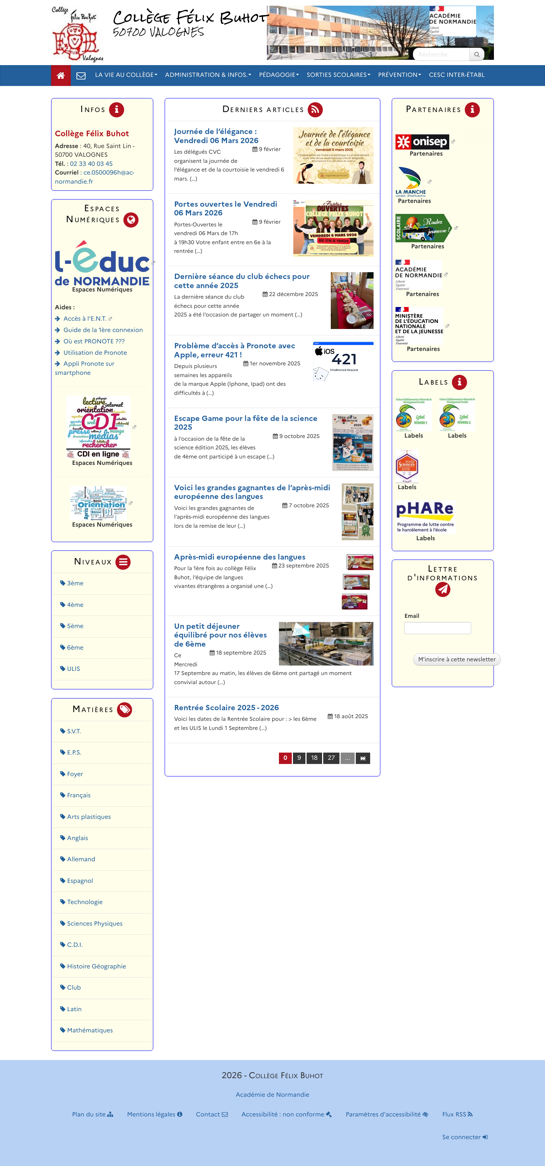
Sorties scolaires (339, 75)
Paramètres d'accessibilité (387, 1114)
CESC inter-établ (456, 75)
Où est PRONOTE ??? (94, 341)
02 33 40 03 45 (91, 164)
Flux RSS (457, 1114)
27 (331, 758)
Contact (212, 1114)
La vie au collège (126, 75)
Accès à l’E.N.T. (85, 319)
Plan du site (93, 1114)
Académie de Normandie (273, 1095)
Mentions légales (154, 1114)
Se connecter (465, 1137)
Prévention (399, 75)
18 (314, 758)
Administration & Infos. (208, 75)
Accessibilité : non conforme (286, 1114)
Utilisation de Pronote (95, 353)
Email (411, 616)
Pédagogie (279, 75)
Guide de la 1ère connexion (103, 330)
